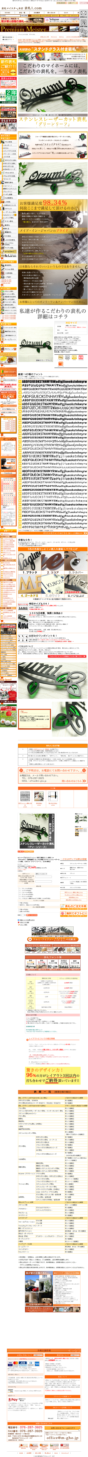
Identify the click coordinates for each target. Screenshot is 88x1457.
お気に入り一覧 (44, 36)
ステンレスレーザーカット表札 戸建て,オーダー (31, 41)
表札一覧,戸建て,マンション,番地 (32, 39)
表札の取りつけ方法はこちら (74, 900)
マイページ (54, 36)
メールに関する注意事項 (9, 602)
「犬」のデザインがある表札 (8, 315)
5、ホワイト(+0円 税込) (25, 896)
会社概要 (29, 1453)
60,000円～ (12, 431)
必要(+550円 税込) (23, 911)
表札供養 (5, 596)
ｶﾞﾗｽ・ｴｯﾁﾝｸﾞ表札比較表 (9, 550)
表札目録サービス (7, 594)
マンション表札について (9, 584)
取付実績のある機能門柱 (9, 571)
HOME (20, 39)
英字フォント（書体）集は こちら (25, 803)
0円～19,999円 (11, 420)
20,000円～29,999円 (10, 422)
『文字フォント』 (38, 749)
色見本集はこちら (73, 897)
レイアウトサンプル (8, 539)
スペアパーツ (6, 577)
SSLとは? (50, 1418)
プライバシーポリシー (8, 600)
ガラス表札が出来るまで (9, 590)
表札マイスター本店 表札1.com (23, 1447)
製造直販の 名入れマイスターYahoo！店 (44, 1447)
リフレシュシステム (8, 575)
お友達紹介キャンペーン (9, 592)
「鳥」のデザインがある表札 (8, 318)
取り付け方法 (6, 562)
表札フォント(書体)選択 (9, 541)
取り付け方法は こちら (53, 803)
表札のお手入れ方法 (8, 573)
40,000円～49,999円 (10, 426)
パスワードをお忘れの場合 (73, 36)
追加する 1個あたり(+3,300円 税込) (28, 905)
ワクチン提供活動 (7, 616)
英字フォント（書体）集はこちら (74, 892)
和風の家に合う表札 (6, 281)
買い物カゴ (48, 1453)
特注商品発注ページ (8, 598)
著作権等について (7, 558)
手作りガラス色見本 (8, 542)
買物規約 (5, 605)
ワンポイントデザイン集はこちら (74, 895)
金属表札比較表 (7, 548)
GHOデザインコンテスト (9, 618)
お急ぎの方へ (6, 534)
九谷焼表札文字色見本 (8, 546)
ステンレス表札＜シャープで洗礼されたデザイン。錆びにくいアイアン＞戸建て (63, 39)
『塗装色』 (47, 749)
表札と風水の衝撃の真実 (9, 586)
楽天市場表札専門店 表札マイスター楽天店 (33, 1447)
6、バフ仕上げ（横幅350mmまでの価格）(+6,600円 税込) (34, 898)
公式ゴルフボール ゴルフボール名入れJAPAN (54, 1447)
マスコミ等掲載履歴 (8, 610)
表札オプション (7, 552)
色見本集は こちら (39, 803)
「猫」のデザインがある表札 (8, 317)
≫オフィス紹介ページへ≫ (8, 455)
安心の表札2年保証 (8, 588)
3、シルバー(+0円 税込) (25, 892)
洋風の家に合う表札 (6, 280)
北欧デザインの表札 (8, 582)
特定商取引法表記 (7, 603)
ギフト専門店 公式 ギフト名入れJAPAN (64, 1447)
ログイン (61, 36)
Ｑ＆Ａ (56, 1453)
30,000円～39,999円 (10, 425)
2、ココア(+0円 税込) (24, 890)
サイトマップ (65, 1453)
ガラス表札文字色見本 (8, 544)
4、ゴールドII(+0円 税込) (25, 894)
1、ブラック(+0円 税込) (25, 888)
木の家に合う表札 (5, 283)
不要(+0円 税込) (23, 903)
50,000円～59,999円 (10, 429)
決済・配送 (38, 1453)
